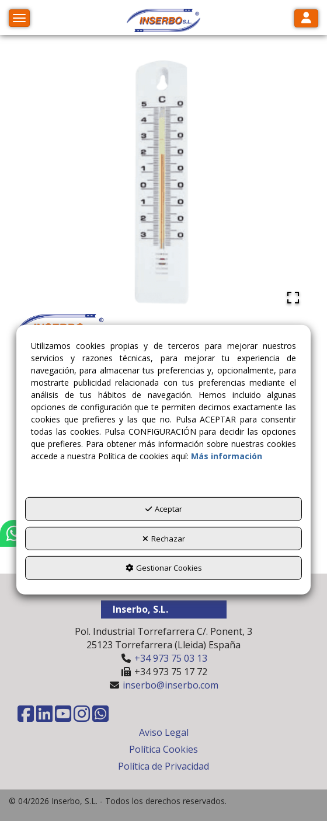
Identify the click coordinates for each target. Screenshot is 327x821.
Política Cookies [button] (163, 749)
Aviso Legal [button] (164, 732)
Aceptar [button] (163, 509)
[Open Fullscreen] (293, 297)
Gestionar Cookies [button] (164, 568)
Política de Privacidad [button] (163, 766)
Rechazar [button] (163, 538)
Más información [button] (226, 456)
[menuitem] (163, 732)
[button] (163, 20)
